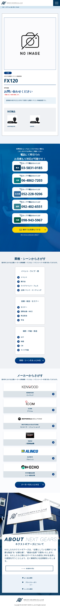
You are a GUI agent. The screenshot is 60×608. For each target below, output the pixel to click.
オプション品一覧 (10, 7)
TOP (3, 7)
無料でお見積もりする (33, 229)
